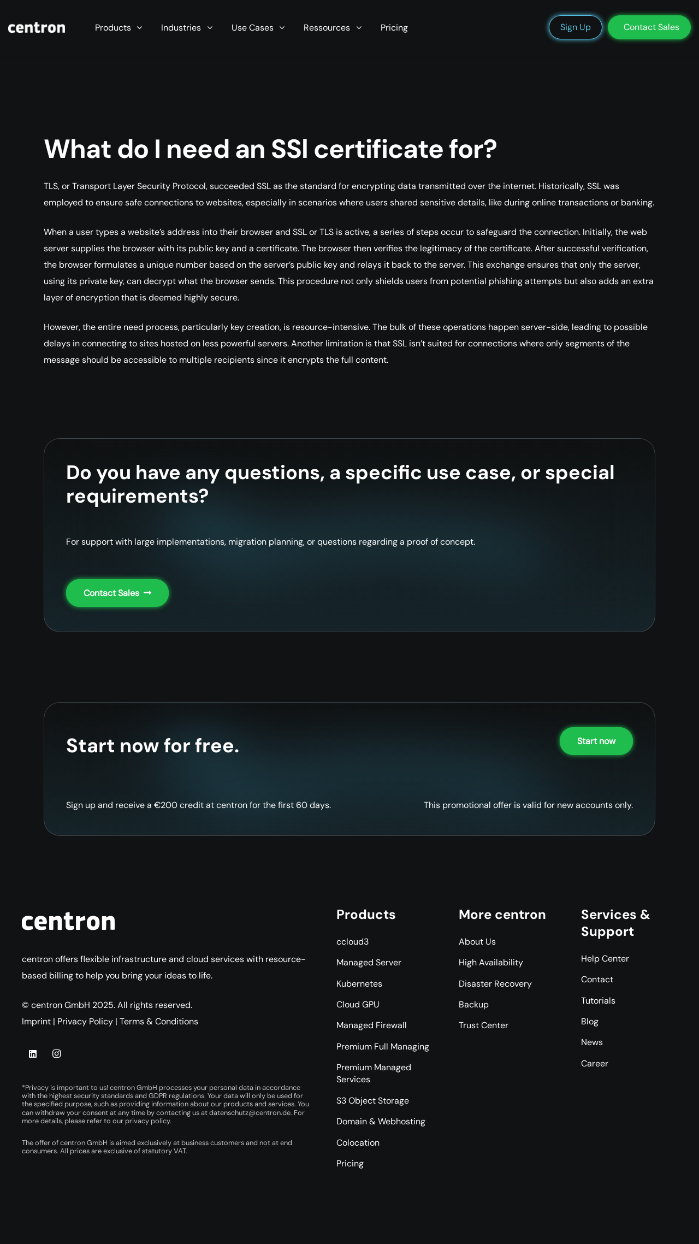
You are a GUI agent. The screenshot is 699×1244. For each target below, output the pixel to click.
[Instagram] (56, 1054)
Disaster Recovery (495, 983)
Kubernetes (359, 983)
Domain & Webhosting (380, 1121)
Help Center (605, 958)
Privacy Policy (85, 1021)
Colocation (358, 1142)
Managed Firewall (371, 1025)
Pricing (350, 1163)
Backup (474, 1004)
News (592, 1042)
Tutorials (598, 1000)
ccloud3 (352, 941)
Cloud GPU (358, 1004)
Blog (590, 1021)
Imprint (36, 1021)
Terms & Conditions (159, 1021)
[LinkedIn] (33, 1054)
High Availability (491, 962)
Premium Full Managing (382, 1046)
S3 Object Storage (372, 1100)
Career (594, 1063)
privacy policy (147, 1120)
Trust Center (483, 1025)
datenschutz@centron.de (250, 1112)
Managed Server (368, 962)
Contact (597, 979)
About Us (477, 941)
